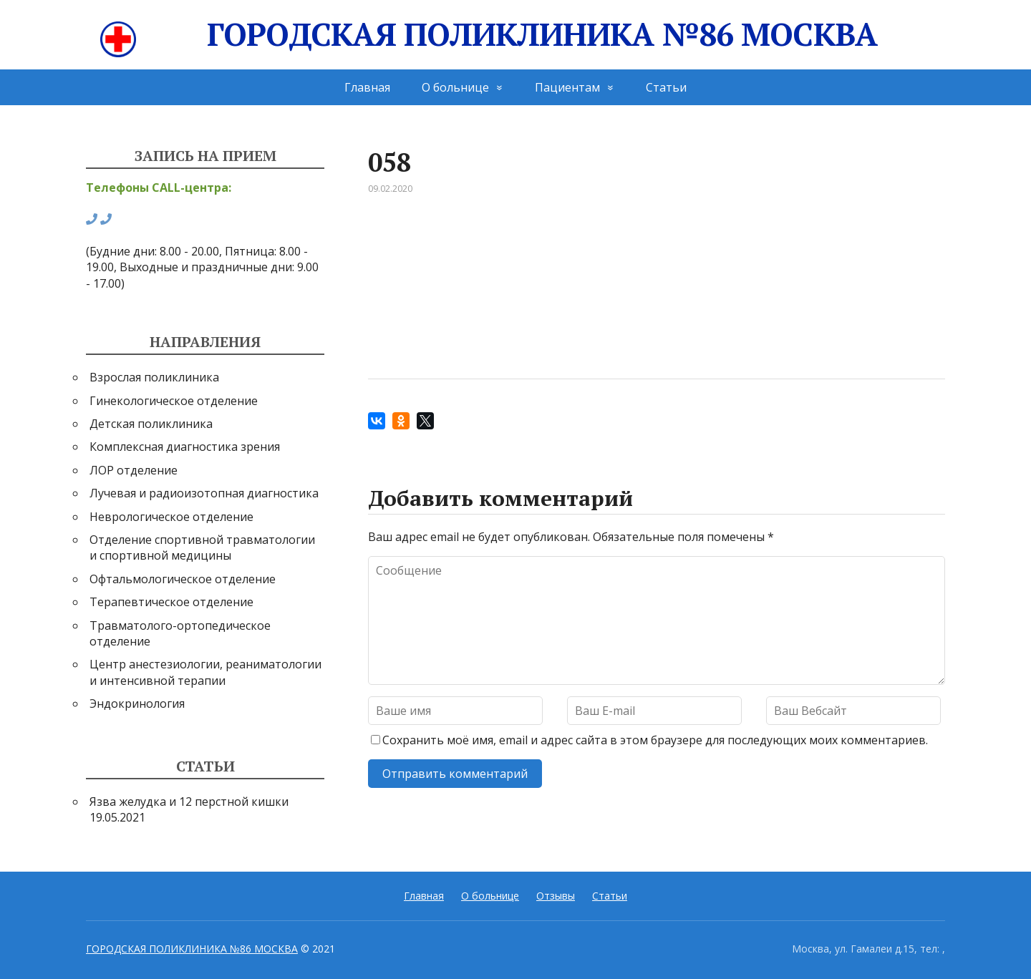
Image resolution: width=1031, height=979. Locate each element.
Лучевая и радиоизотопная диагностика (204, 493)
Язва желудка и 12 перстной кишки (189, 801)
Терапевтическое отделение (171, 602)
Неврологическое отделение (171, 517)
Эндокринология (137, 703)
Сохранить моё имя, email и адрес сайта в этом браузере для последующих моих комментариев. (655, 740)
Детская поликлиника (151, 424)
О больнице (455, 87)
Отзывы (555, 895)
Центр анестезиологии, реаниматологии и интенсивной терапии (205, 672)
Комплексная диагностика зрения (184, 446)
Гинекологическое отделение (173, 401)
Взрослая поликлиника (154, 377)
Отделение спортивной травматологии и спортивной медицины (202, 547)
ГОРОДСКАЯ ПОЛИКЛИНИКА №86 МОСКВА (488, 34)
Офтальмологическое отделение (182, 579)
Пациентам (567, 87)
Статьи (666, 87)
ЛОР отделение (133, 470)
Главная (367, 87)
